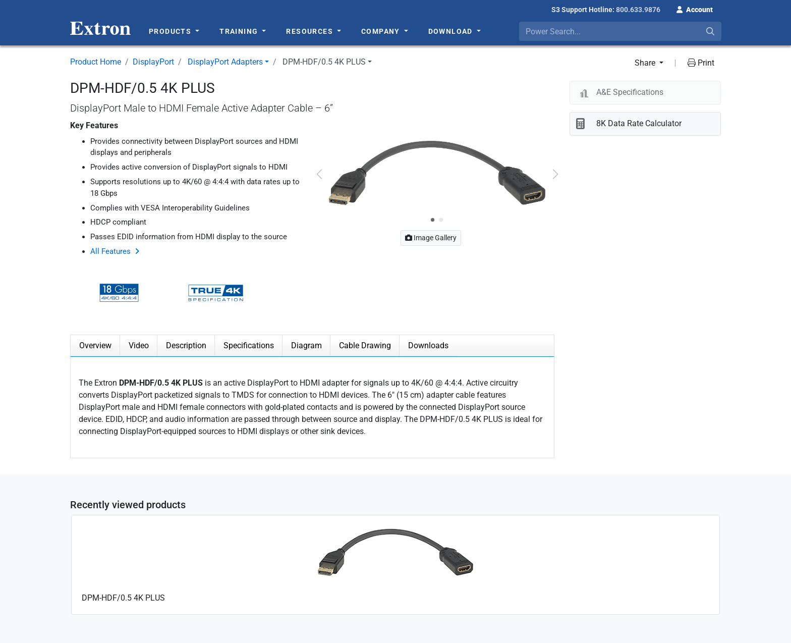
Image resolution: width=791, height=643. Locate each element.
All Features (110, 251)
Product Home (95, 62)
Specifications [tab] (248, 345)
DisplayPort (153, 62)
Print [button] (701, 63)
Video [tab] (139, 345)
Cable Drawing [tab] (365, 345)
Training (239, 31)
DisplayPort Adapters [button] (225, 62)
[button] (694, 9)
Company (381, 31)
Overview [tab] (95, 345)
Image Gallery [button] (431, 238)
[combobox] (620, 31)
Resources (310, 31)
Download (451, 31)
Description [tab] (186, 345)
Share (646, 63)
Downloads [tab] (428, 345)
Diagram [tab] (306, 345)
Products (171, 31)
